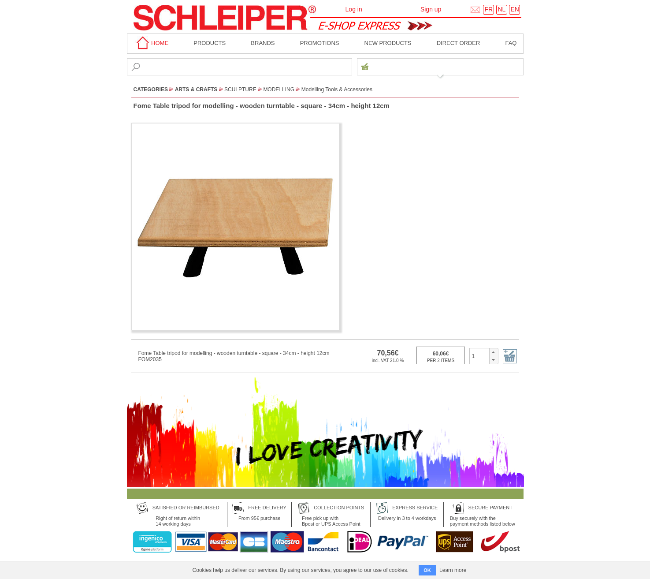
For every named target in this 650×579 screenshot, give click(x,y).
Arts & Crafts (196, 89)
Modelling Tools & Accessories (336, 89)
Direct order (458, 43)
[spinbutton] (479, 355)
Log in (353, 9)
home (151, 43)
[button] (493, 352)
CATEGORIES (151, 89)
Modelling (278, 89)
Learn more (452, 570)
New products (388, 43)
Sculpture (240, 89)
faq (510, 43)
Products (209, 43)
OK (427, 570)
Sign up (430, 9)
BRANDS (263, 43)
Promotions (319, 43)
